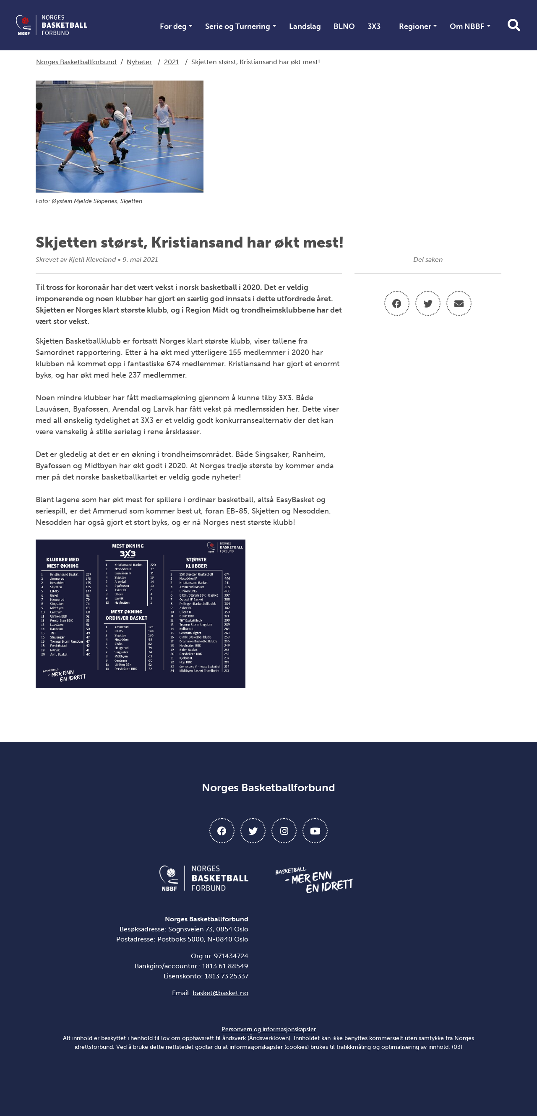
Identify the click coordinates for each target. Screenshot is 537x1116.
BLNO (344, 26)
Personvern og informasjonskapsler (269, 1029)
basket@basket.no (220, 993)
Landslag (305, 26)
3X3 (374, 26)
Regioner (415, 26)
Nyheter (139, 62)
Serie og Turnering (237, 26)
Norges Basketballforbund (76, 62)
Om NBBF (467, 26)
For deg (173, 26)
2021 (171, 62)
